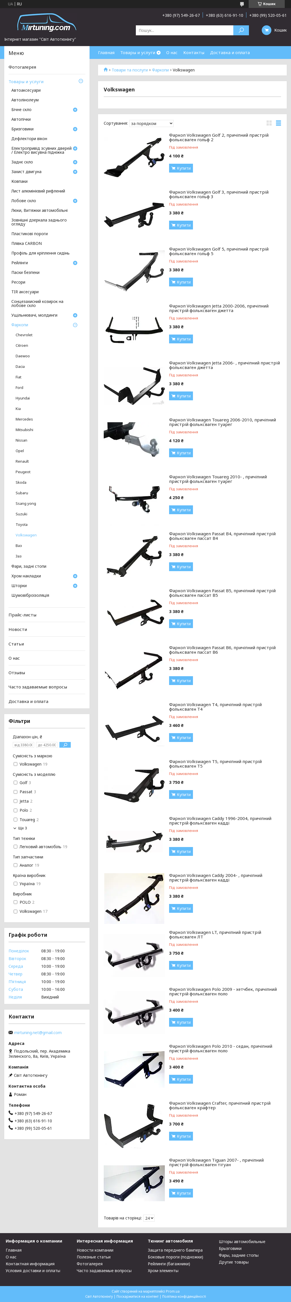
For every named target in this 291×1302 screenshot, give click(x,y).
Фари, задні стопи (28, 566)
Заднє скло (22, 162)
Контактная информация (30, 1263)
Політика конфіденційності (184, 1296)
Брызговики (230, 1248)
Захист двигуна (26, 172)
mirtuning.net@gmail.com (38, 1032)
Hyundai (23, 398)
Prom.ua (173, 1291)
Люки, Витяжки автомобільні (39, 210)
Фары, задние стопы (239, 1255)
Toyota (22, 524)
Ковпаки (19, 181)
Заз (19, 556)
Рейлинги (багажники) (169, 1263)
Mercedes (24, 419)
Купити (184, 168)
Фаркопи (160, 70)
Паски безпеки (25, 272)
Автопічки (21, 119)
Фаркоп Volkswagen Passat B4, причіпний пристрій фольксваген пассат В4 (222, 534)
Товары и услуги (137, 52)
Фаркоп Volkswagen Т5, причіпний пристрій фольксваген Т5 (215, 762)
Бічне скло (21, 110)
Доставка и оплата (230, 52)
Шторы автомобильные (242, 1241)
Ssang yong (26, 503)
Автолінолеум (25, 100)
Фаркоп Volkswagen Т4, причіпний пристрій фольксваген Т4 (215, 705)
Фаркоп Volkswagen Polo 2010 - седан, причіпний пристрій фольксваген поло (220, 1047)
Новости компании (95, 1250)
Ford (19, 387)
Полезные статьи (94, 1257)
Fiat (18, 377)
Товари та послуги (130, 70)
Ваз (19, 545)
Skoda (21, 482)
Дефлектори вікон (29, 139)
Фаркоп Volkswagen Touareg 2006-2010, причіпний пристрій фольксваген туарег (222, 421)
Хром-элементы (163, 1270)
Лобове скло (23, 201)
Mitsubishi (24, 429)
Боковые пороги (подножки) (175, 1257)
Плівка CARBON (26, 243)
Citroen (22, 345)
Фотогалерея (22, 67)
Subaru (22, 493)
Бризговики (22, 129)
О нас (172, 52)
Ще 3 (22, 828)
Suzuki (21, 514)
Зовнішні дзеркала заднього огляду (39, 222)
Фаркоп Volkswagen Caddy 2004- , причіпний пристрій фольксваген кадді (215, 876)
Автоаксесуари (26, 90)
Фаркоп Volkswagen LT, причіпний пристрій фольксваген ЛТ (215, 933)
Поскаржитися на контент (138, 1296)
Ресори (18, 282)
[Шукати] (241, 30)
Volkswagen (26, 535)
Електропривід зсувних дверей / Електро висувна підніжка (41, 150)
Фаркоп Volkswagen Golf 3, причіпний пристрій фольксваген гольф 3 (219, 193)
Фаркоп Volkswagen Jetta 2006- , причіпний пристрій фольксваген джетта (224, 364)
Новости (18, 629)
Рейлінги (19, 263)
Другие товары (234, 1262)
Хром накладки (26, 576)
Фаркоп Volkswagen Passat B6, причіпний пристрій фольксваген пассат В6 (222, 648)
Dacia (20, 366)
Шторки (19, 586)
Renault (22, 461)
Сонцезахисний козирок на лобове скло (37, 304)
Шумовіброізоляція (30, 595)
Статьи (16, 643)
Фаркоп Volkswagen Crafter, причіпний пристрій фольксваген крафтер (220, 1104)
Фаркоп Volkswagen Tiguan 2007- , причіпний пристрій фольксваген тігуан (216, 1161)
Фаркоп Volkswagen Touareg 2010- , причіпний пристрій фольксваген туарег (218, 477)
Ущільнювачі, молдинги (34, 315)
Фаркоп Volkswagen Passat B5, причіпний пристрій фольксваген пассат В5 (222, 591)
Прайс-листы (22, 615)
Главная (106, 52)
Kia (18, 408)
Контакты (193, 52)
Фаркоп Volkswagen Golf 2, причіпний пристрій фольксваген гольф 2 (219, 136)
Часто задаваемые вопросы (38, 687)
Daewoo (23, 356)
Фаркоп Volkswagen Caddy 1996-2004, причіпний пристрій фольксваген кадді (220, 819)
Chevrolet (24, 335)
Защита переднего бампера (175, 1250)
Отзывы (17, 672)
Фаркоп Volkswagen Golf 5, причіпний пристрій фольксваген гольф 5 (219, 250)
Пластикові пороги (29, 234)
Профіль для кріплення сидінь (40, 253)
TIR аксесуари (25, 292)
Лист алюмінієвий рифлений (38, 191)
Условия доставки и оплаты (33, 1270)
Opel (20, 450)
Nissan (21, 440)
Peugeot (23, 471)
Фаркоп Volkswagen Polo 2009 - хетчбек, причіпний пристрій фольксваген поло (223, 990)
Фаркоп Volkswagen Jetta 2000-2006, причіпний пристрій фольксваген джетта (219, 307)
